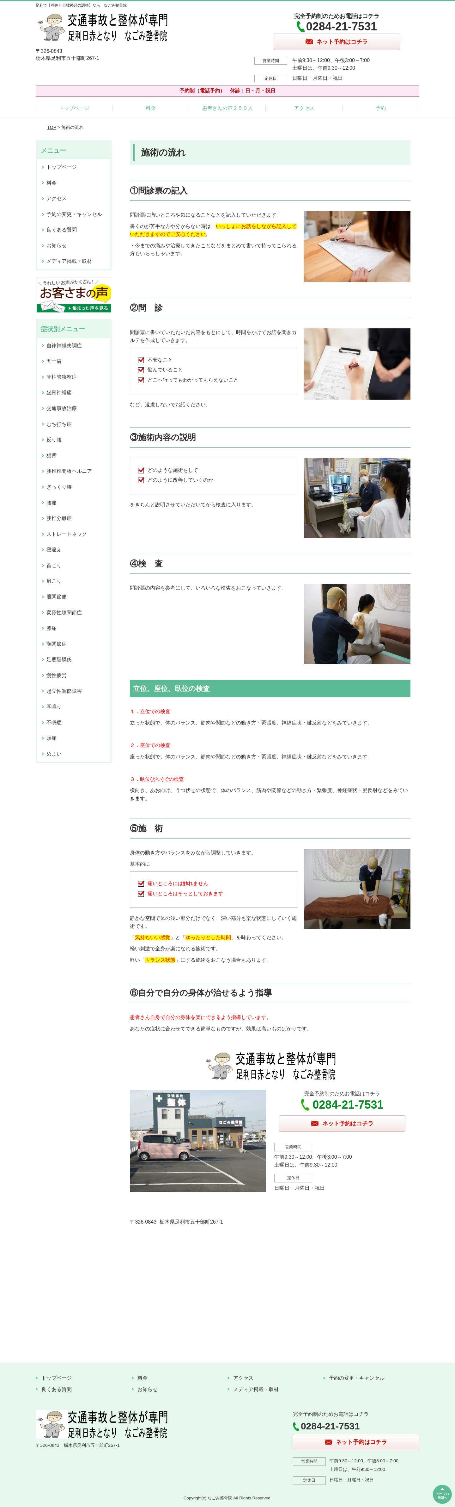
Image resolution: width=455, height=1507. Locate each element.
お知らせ (56, 245)
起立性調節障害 (64, 691)
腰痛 (51, 502)
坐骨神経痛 (59, 392)
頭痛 (51, 738)
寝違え (54, 549)
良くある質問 (61, 229)
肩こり (54, 581)
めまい (54, 754)
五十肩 (54, 361)
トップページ (74, 108)
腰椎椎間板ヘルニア (69, 471)
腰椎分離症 (59, 518)
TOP (51, 127)
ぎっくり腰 (59, 487)
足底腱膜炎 (59, 659)
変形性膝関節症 (64, 612)
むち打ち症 (59, 424)
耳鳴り (54, 706)
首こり (54, 565)
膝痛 (51, 628)
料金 (151, 108)
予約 (381, 108)
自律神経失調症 (64, 345)
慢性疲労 (56, 675)
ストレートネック (66, 534)
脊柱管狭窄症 (61, 377)
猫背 (51, 455)
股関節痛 (56, 596)
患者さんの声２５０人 (227, 108)
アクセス (304, 108)
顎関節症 (56, 644)
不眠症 (54, 722)
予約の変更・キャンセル (74, 214)
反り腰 (54, 439)
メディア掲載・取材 (69, 261)
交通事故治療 (61, 408)
